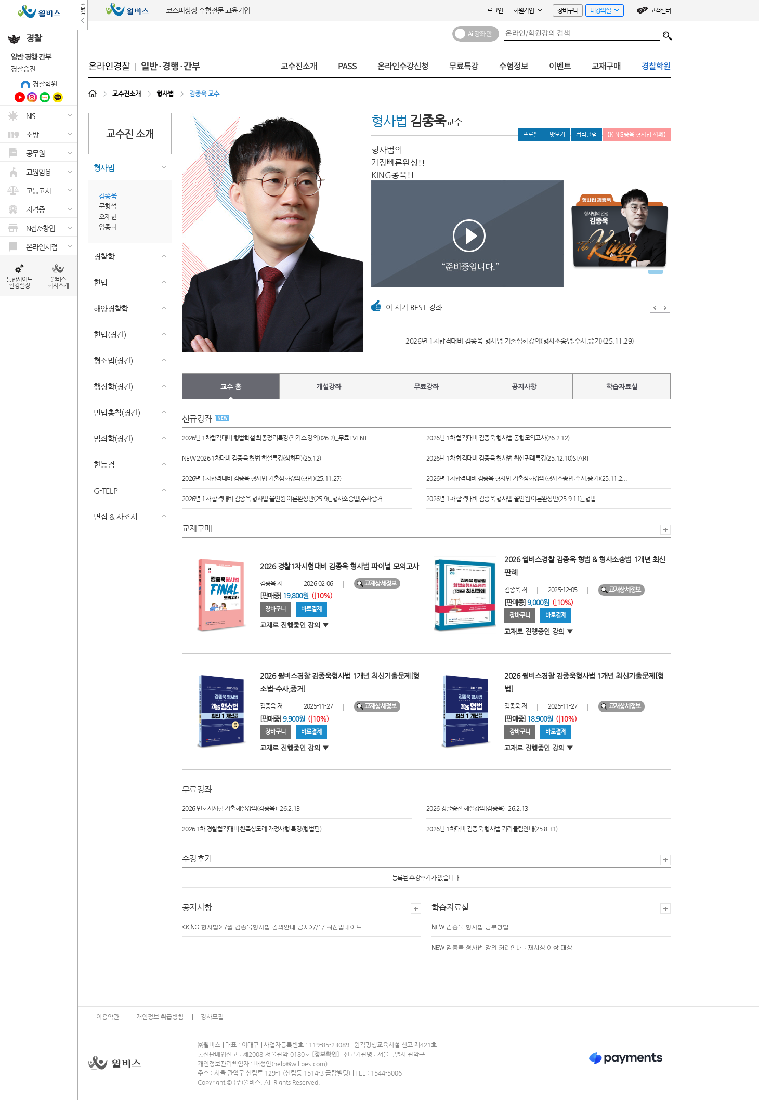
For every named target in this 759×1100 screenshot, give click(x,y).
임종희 (107, 227)
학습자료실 (621, 386)
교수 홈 (230, 386)
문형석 (107, 206)
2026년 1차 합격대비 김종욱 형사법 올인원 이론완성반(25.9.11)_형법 (510, 498)
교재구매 (606, 66)
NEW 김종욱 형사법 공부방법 (469, 926)
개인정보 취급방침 (160, 1016)
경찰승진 (22, 68)
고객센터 (660, 10)
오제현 (107, 216)
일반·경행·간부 (30, 57)
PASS (347, 66)
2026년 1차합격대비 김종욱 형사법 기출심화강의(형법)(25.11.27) (262, 478)
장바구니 (567, 10)
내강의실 (602, 12)
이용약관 (107, 1016)
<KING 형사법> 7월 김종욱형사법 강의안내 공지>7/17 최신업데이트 (272, 926)
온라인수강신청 (402, 66)
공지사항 (524, 386)
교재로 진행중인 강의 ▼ (294, 625)
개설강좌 (328, 386)
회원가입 (527, 10)
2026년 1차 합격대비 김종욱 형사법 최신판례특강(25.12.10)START (464, 341)
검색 (667, 33)
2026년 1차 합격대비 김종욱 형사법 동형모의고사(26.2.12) (497, 437)
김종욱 (107, 196)
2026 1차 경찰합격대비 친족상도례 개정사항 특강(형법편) (251, 828)
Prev (655, 308)
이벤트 (560, 66)
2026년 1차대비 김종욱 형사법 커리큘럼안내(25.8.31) (491, 828)
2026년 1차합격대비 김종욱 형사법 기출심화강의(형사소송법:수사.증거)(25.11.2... (526, 478)
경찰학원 (44, 84)
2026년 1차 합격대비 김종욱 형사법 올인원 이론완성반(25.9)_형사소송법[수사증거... (284, 498)
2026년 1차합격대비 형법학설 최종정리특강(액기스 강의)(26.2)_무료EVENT (275, 437)
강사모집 (212, 1016)
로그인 (495, 10)
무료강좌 (426, 386)
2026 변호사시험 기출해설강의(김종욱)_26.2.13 (241, 808)
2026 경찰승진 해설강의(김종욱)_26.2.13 (477, 808)
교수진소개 (299, 66)
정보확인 (325, 1054)
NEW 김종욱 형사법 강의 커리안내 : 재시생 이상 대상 (501, 946)
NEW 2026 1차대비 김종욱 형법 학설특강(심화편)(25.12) (251, 458)
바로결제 (311, 609)
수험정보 (513, 66)
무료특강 (463, 66)
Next (665, 308)
